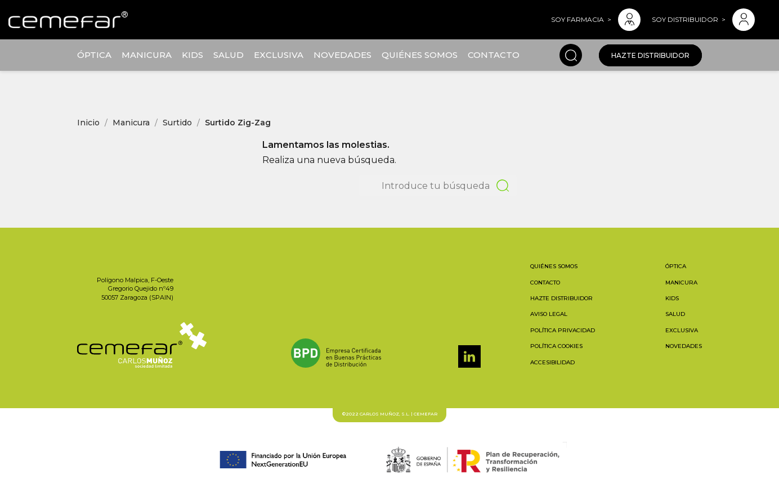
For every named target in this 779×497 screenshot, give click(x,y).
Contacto (494, 54)
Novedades (342, 54)
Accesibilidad (552, 362)
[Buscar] (438, 185)
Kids (192, 54)
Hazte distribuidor (650, 55)
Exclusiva (278, 54)
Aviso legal (548, 314)
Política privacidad (562, 330)
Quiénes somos (420, 54)
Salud (228, 54)
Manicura (147, 54)
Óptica (94, 54)
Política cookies (556, 346)
